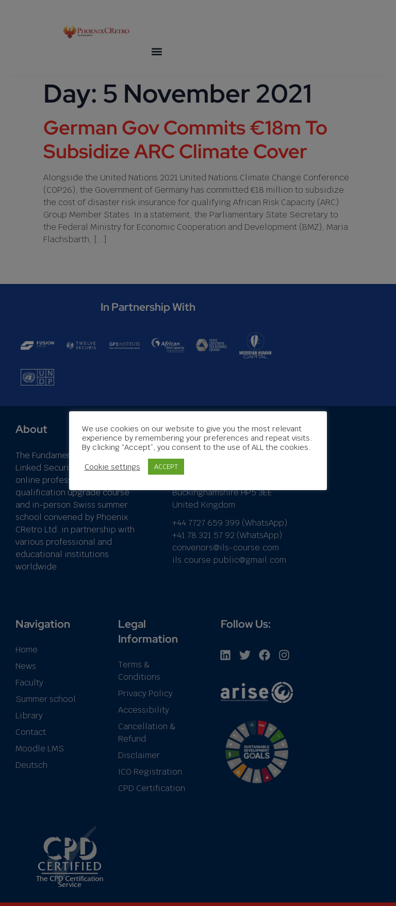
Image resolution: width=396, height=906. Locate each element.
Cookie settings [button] (112, 466)
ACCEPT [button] (166, 466)
